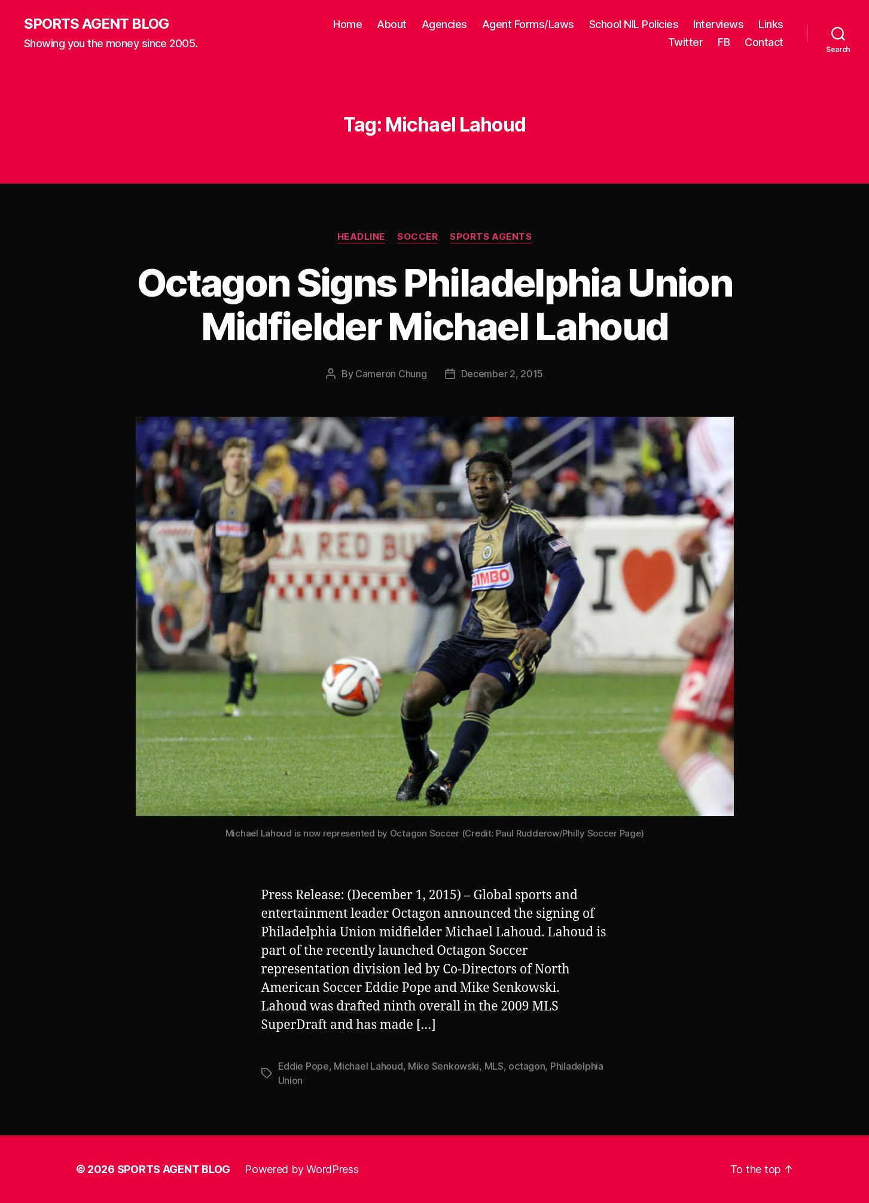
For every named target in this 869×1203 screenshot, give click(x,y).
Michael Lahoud (368, 1066)
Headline (361, 236)
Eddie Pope (303, 1066)
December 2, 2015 (502, 374)
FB (724, 42)
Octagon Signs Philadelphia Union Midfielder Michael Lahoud (434, 304)
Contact (764, 42)
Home (347, 24)
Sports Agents (491, 236)
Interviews (718, 24)
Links (770, 24)
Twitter (685, 42)
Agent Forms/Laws (528, 24)
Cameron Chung (391, 374)
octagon (526, 1066)
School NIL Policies (634, 24)
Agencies (444, 24)
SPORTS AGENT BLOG (96, 24)
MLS (494, 1066)
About (392, 24)
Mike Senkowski (443, 1066)
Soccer (417, 236)
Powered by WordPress (302, 1169)
